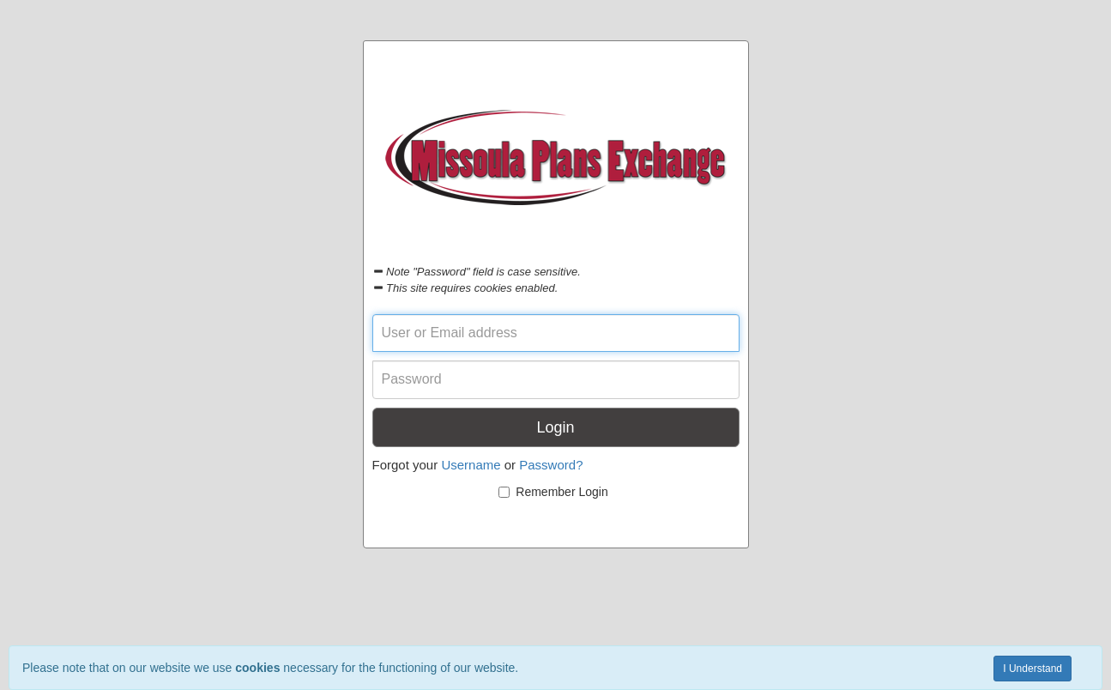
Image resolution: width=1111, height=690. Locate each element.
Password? (551, 464)
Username (470, 464)
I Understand (1032, 669)
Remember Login (552, 492)
